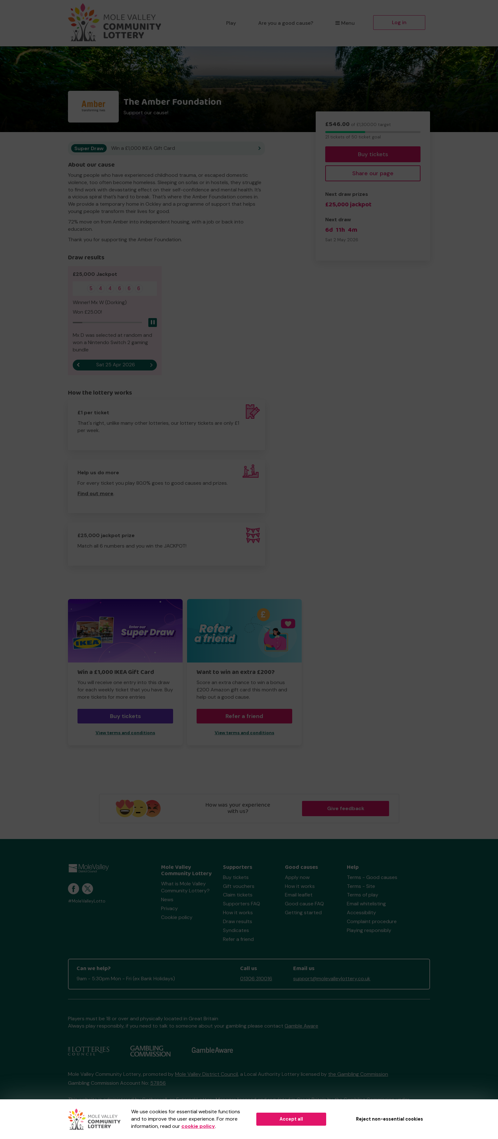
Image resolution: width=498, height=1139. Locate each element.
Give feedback (345, 808)
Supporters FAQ (241, 904)
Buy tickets (373, 154)
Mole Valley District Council (206, 1074)
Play (231, 23)
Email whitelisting (366, 904)
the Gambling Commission (358, 1074)
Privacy (169, 908)
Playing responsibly (369, 930)
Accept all (291, 1119)
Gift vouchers (238, 886)
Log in (399, 22)
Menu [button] (345, 23)
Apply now (297, 877)
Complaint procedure (372, 921)
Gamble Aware (301, 1026)
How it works (238, 912)
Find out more (95, 493)
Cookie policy (176, 917)
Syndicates (236, 930)
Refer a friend (244, 716)
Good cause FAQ (304, 904)
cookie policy (198, 1126)
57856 (158, 1083)
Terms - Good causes (372, 877)
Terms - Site (361, 886)
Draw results (237, 921)
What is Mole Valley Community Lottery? (185, 887)
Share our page (373, 173)
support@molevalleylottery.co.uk (331, 979)
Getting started (303, 912)
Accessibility (361, 912)
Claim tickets (237, 895)
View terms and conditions (125, 733)
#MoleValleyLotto (86, 901)
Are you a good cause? (285, 23)
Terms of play (362, 895)
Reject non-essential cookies (389, 1119)
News (167, 899)
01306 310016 (256, 979)
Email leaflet (299, 895)
